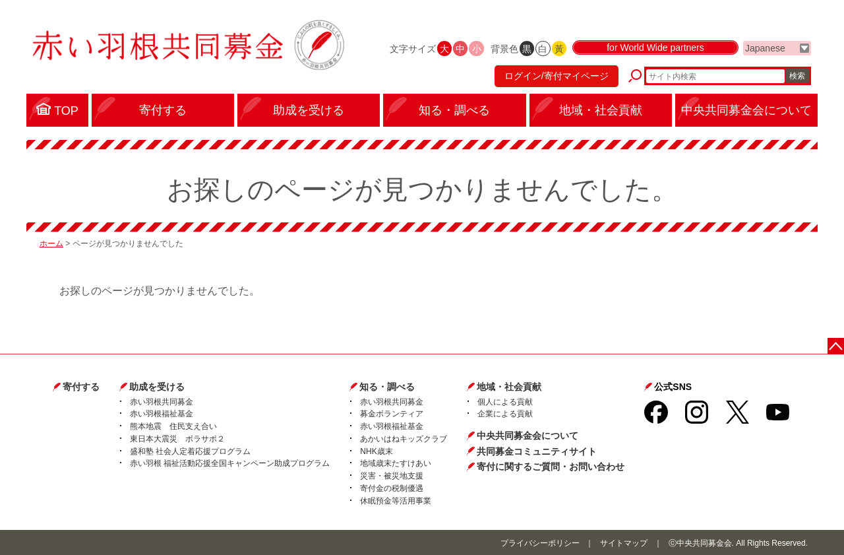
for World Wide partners (655, 47)
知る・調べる (387, 386)
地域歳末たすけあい (395, 463)
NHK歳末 (376, 451)
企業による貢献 (505, 413)
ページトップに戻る (836, 346)
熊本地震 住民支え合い (173, 426)
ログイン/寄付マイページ (556, 76)
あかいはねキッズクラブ (403, 438)
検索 (797, 76)
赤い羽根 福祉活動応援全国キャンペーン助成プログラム (230, 463)
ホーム (51, 243)
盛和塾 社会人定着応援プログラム (190, 451)
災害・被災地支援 (391, 475)
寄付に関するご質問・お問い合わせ (550, 466)
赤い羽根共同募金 (161, 402)
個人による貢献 (505, 402)
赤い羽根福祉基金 (161, 413)
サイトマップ (624, 543)
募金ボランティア (391, 413)
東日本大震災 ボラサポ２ (177, 438)
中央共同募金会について (527, 435)
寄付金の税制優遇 (391, 488)
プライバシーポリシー (540, 543)
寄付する (81, 386)
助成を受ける (157, 386)
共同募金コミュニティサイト (537, 451)
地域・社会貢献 (509, 386)
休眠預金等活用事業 (395, 501)
